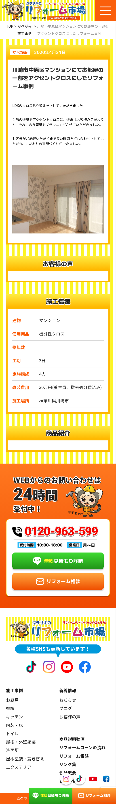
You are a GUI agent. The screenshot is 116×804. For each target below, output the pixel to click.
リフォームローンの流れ (82, 747)
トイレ (12, 733)
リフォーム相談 (74, 756)
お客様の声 (69, 717)
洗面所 (12, 750)
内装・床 (14, 725)
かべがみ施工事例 (24, 29)
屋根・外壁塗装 (21, 742)
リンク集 (67, 764)
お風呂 (12, 700)
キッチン (14, 717)
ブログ (65, 708)
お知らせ (67, 700)
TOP (9, 26)
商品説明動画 (72, 739)
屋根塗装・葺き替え (25, 759)
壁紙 (10, 708)
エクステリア (18, 767)
